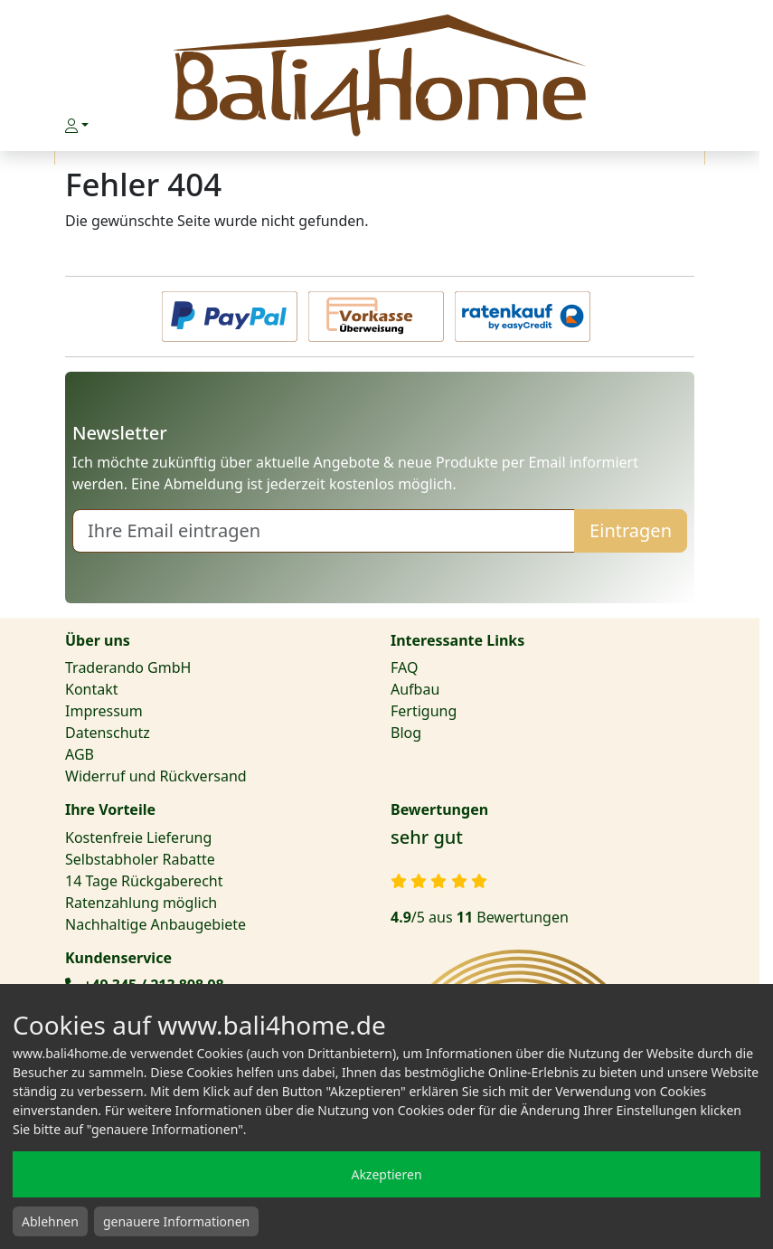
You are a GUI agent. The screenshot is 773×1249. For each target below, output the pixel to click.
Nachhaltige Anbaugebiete (155, 924)
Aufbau (415, 689)
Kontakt (91, 689)
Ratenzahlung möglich (141, 903)
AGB (79, 754)
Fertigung (424, 711)
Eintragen (630, 530)
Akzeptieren (386, 1174)
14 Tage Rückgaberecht (143, 881)
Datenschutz (107, 733)
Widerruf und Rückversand (156, 776)
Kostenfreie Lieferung (138, 837)
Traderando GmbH (128, 667)
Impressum (104, 711)
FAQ (404, 667)
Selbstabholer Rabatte (140, 859)
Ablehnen (50, 1221)
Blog (406, 733)
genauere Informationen (176, 1221)
